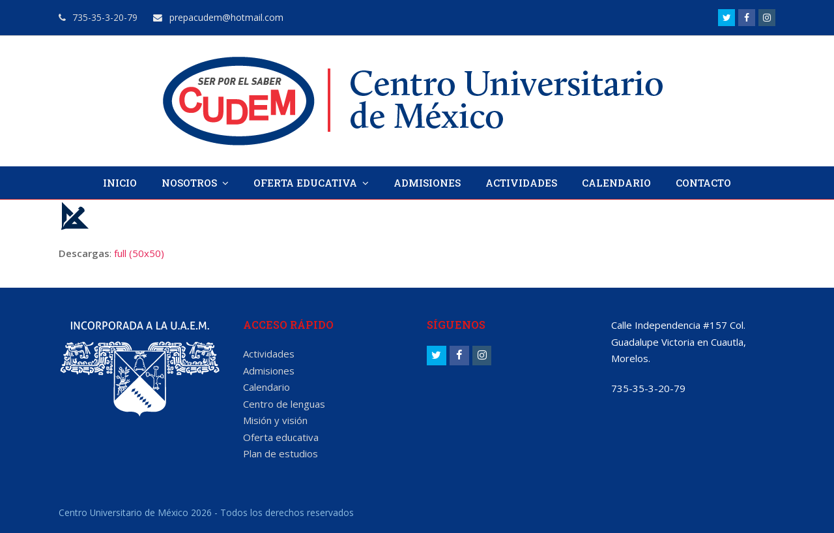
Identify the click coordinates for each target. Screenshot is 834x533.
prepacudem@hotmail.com (218, 17)
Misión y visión (275, 420)
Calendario (266, 386)
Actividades (269, 353)
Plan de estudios (280, 453)
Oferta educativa (281, 437)
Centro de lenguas (284, 403)
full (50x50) (139, 253)
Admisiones (269, 370)
